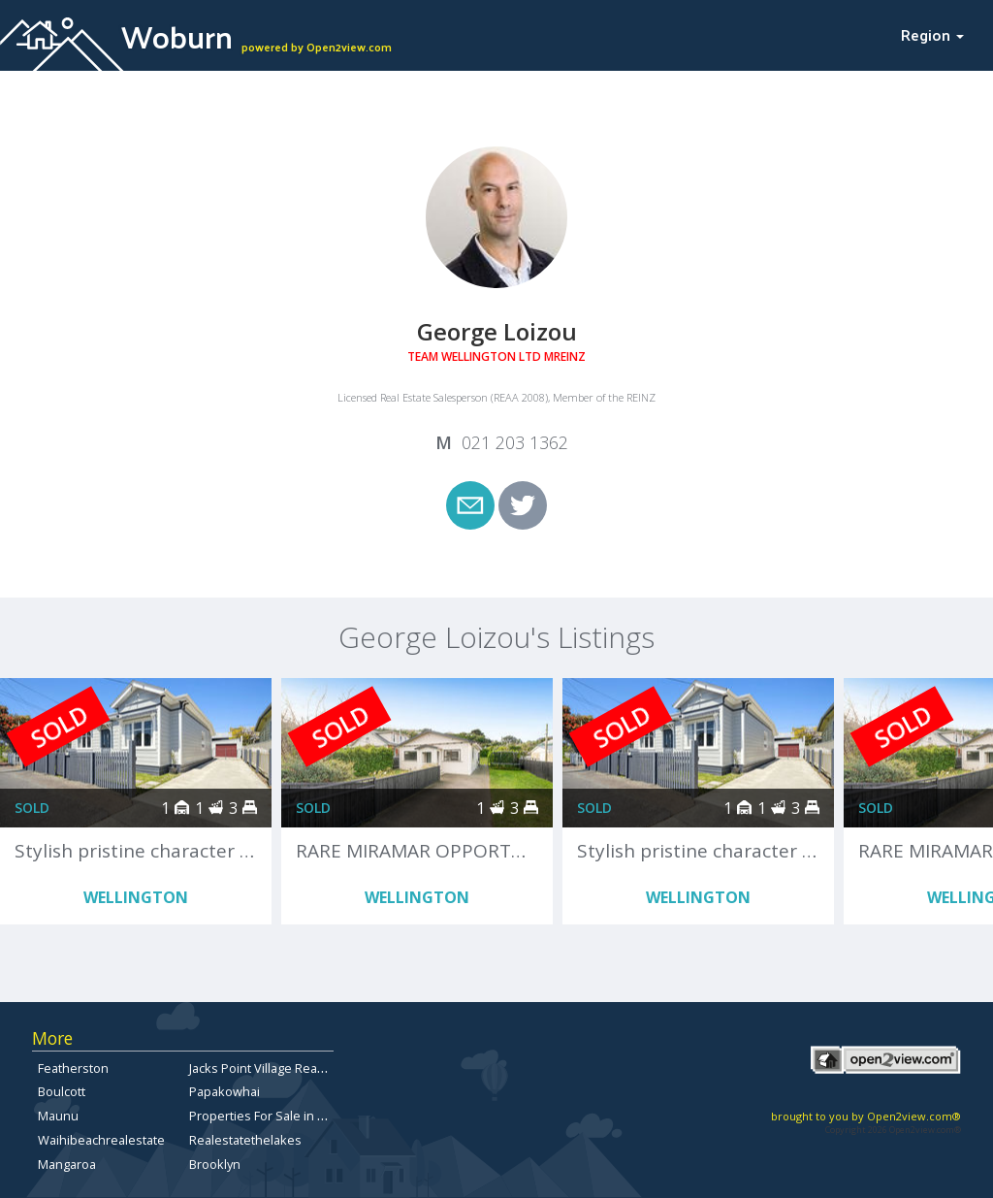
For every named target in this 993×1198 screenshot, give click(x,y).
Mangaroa (67, 1164)
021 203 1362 (515, 442)
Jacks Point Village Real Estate (274, 1068)
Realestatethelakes (245, 1140)
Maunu (58, 1115)
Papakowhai (224, 1091)
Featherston (73, 1068)
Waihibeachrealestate (101, 1140)
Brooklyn (214, 1164)
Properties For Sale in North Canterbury (303, 1115)
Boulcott (61, 1091)
